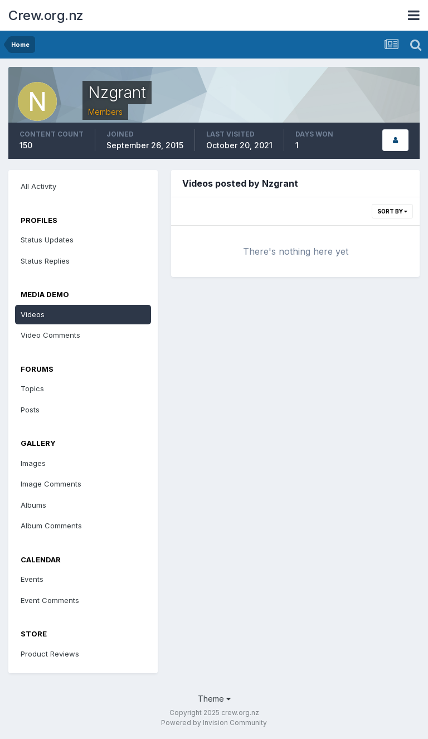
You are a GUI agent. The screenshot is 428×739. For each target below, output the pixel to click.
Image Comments (51, 483)
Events (32, 579)
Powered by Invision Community (214, 722)
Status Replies (45, 260)
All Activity (38, 186)
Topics (32, 388)
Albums (33, 504)
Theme (214, 698)
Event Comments (50, 600)
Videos (33, 314)
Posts (30, 409)
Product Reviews (50, 653)
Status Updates (47, 239)
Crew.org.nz (46, 15)
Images (33, 463)
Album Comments (51, 525)
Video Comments (50, 334)
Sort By (392, 211)
